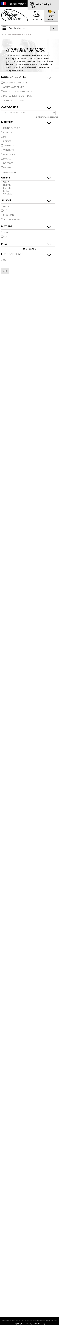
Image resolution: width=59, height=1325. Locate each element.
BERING (7, 167)
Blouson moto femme (15, 83)
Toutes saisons (11, 219)
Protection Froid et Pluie (17, 96)
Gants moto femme (13, 87)
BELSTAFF (8, 163)
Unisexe (7, 194)
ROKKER (7, 141)
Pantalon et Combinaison (17, 91)
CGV (22, 1321)
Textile (7, 232)
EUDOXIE (7, 132)
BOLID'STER (9, 154)
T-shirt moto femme (14, 100)
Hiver (6, 206)
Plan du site (51, 1321)
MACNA (7, 159)
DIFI (5, 137)
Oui (5, 260)
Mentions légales (10, 1321)
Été (5, 211)
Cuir (5, 237)
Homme (7, 185)
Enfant (7, 191)
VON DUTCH (9, 150)
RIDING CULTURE (11, 128)
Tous (6, 182)
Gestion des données (35, 1321)
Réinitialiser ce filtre (48, 117)
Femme (7, 188)
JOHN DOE (8, 145)
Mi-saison (8, 215)
